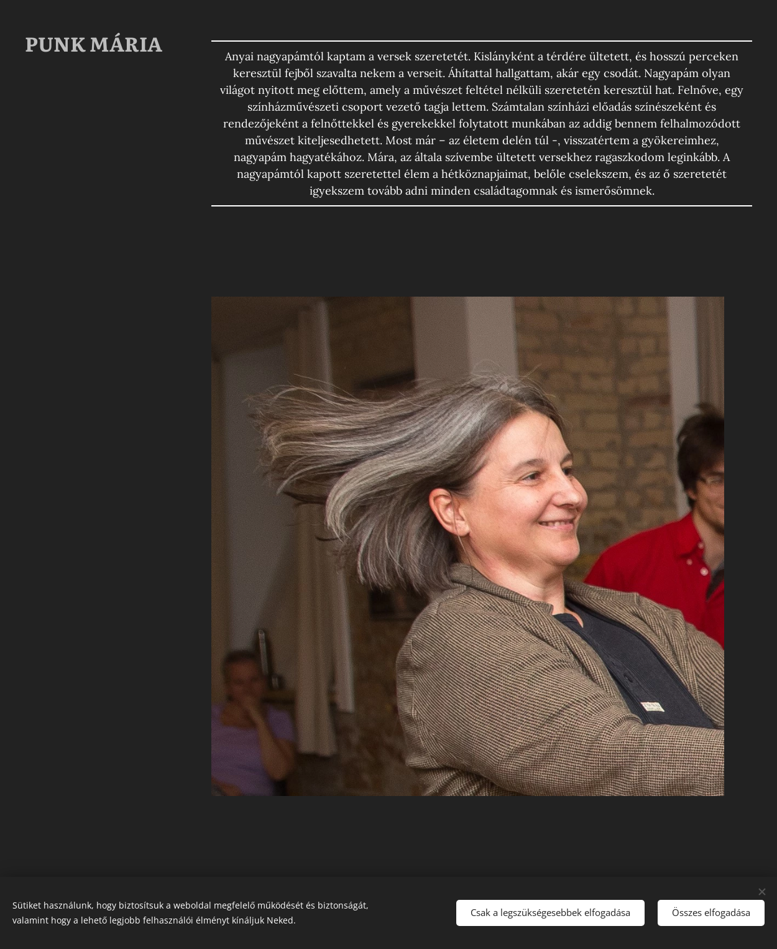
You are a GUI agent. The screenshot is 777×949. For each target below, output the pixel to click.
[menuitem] (93, 300)
